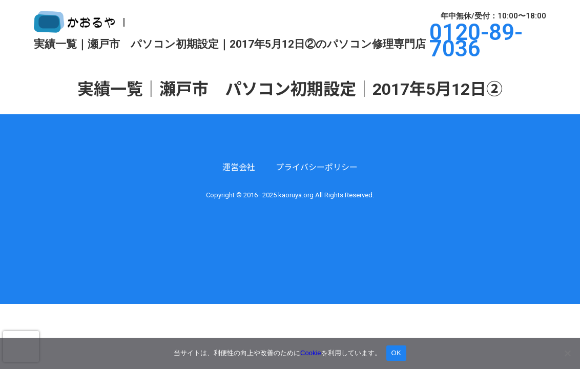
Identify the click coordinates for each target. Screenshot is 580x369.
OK (396, 353)
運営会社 (238, 167)
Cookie (310, 353)
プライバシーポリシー (317, 167)
